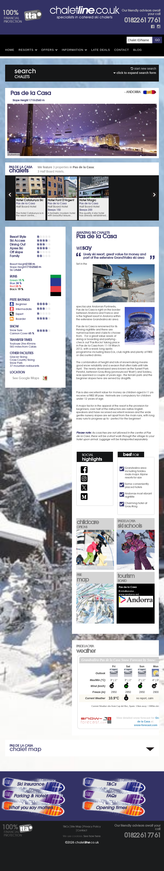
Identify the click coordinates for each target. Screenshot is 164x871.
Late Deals (100, 49)
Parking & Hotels (30, 796)
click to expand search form (134, 73)
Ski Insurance (30, 784)
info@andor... (128, 591)
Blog (137, 49)
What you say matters (30, 807)
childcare (95, 524)
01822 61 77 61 (142, 20)
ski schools (136, 524)
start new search (143, 68)
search (25, 72)
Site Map (76, 826)
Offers (47, 49)
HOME (9, 49)
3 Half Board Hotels (50, 171)
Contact (121, 49)
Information (72, 49)
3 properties (61, 167)
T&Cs (111, 784)
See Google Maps (26, 378)
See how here (92, 836)
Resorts (26, 49)
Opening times (111, 807)
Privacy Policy (92, 826)
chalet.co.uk (87, 842)
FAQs (111, 796)
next (154, 194)
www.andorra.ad (129, 594)
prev (9, 194)
